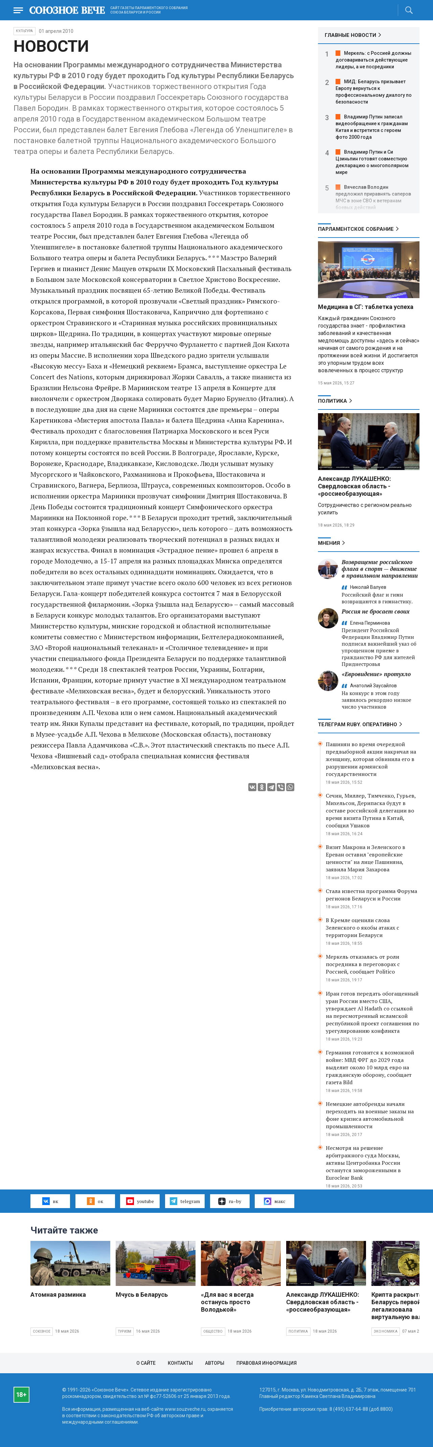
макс (275, 1201)
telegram (185, 1201)
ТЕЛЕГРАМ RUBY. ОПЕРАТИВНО (357, 724)
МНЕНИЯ (329, 543)
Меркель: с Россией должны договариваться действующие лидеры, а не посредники (373, 59)
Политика (332, 401)
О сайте (146, 1363)
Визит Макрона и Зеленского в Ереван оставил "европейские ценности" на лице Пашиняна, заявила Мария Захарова (365, 858)
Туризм (124, 1331)
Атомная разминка (58, 1294)
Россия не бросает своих (376, 611)
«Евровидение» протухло (376, 674)
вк (50, 1201)
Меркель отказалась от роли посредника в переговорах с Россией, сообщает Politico (363, 964)
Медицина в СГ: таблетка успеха (365, 306)
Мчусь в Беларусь (142, 1294)
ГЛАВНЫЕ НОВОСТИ (350, 35)
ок (95, 1201)
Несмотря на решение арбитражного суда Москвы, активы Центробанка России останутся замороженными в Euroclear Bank (363, 1162)
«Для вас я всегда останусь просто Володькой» (227, 1302)
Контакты (180, 1363)
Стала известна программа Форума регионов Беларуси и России (371, 894)
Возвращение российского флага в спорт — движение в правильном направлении (380, 568)
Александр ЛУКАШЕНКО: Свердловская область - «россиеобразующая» (354, 486)
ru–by (229, 1201)
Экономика (385, 1331)
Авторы (214, 1363)
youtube (140, 1201)
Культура (24, 31)
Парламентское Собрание (356, 229)
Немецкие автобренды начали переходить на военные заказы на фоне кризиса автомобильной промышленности (370, 1115)
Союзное (41, 1331)
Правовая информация (266, 1363)
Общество (213, 1331)
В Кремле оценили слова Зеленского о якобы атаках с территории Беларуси (362, 927)
